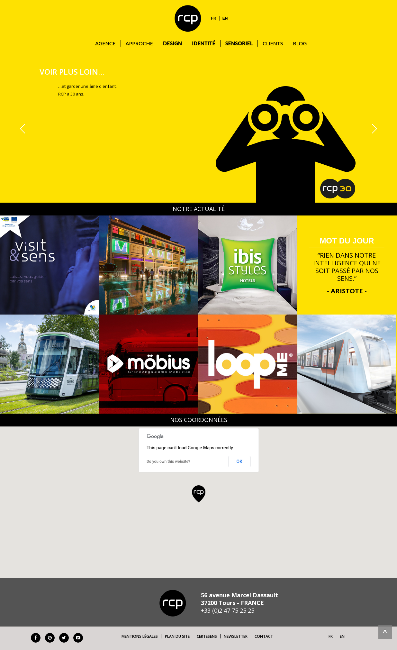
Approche (139, 43)
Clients (273, 43)
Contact (264, 636)
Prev (24, 129)
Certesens (207, 636)
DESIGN (172, 43)
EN (225, 18)
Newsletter (236, 636)
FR (213, 18)
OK (240, 461)
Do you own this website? (168, 461)
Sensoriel (239, 43)
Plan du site (177, 636)
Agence (105, 43)
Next (373, 129)
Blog (300, 43)
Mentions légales (140, 636)
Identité (203, 43)
